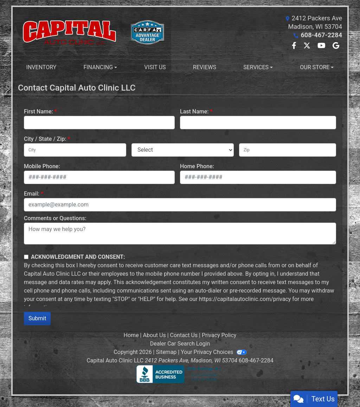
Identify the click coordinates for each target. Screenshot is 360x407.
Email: (31, 193)
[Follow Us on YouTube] (322, 46)
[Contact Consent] (26, 257)
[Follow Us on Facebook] (295, 46)
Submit (37, 318)
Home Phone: (197, 166)
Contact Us (184, 335)
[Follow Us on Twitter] (308, 46)
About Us (154, 335)
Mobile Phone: (42, 166)
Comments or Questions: (55, 218)
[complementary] (339, 386)
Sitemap (166, 352)
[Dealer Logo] (99, 32)
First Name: (38, 111)
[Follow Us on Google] (336, 46)
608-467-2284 (321, 35)
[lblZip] (287, 150)
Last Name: (194, 111)
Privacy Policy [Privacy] (219, 335)
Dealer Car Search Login (180, 343)
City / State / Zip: (45, 139)
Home (131, 335)
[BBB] (180, 374)
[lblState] (182, 150)
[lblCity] (75, 150)
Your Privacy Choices (213, 352)
